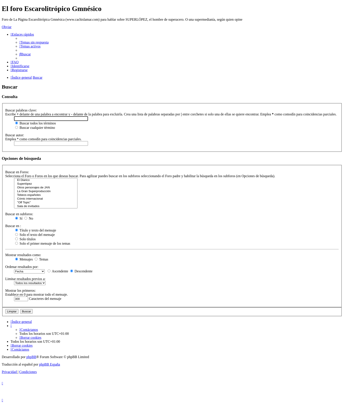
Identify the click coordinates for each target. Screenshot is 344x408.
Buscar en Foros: (17, 172)
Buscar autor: (14, 135)
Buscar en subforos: (19, 214)
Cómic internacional (45, 199)
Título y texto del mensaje (35, 230)
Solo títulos (25, 239)
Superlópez (45, 184)
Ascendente (58, 271)
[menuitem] (34, 42)
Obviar (6, 27)
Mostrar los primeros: (20, 290)
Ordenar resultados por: (21, 267)
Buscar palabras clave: (21, 110)
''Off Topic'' (45, 202)
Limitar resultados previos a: (25, 279)
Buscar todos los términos (35, 123)
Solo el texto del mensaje (35, 235)
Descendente (81, 271)
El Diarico (45, 180)
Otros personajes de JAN (45, 187)
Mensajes (24, 259)
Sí (18, 218)
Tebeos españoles (45, 195)
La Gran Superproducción (45, 191)
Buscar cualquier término (35, 127)
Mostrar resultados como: (23, 255)
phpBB (31, 357)
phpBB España (49, 364)
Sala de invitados (45, 206)
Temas (41, 259)
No (28, 218)
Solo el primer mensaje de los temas (42, 243)
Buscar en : (13, 226)
